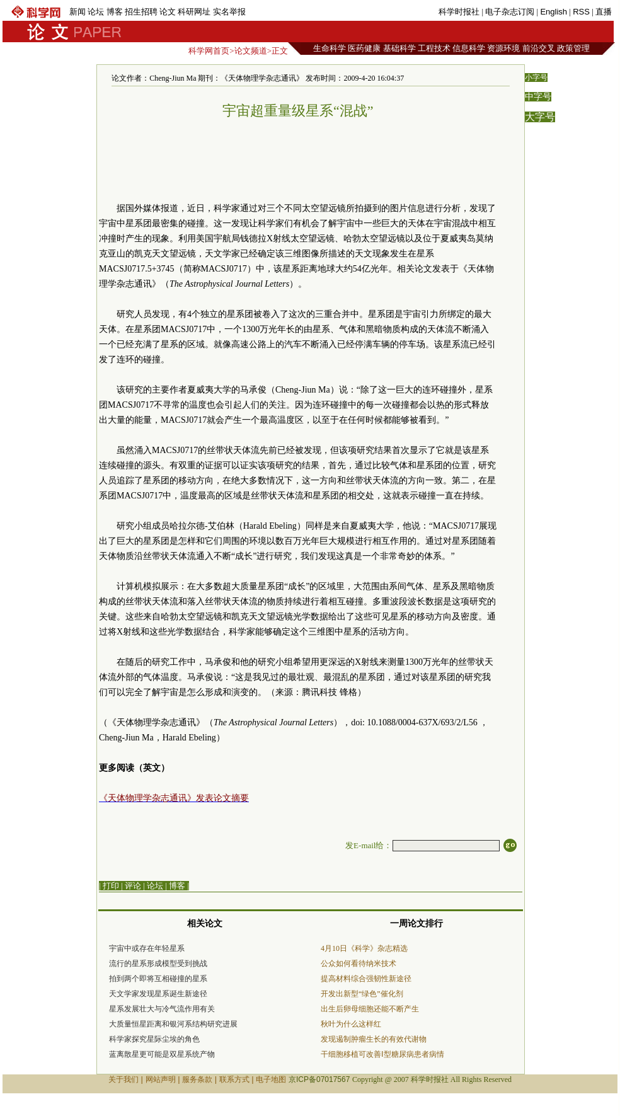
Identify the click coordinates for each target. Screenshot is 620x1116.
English (553, 11)
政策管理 (573, 48)
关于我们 (123, 1079)
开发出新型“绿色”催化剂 (362, 993)
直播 (603, 11)
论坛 (96, 11)
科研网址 (194, 11)
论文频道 (250, 50)
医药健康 (364, 48)
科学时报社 (459, 11)
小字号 (536, 77)
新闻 (77, 11)
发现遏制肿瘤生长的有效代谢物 (374, 1039)
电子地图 (271, 1079)
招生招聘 (141, 11)
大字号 (540, 117)
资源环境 (503, 48)
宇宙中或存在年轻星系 (147, 948)
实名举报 (229, 11)
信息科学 (468, 48)
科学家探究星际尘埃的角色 (154, 1039)
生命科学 (329, 48)
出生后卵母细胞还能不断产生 (370, 1008)
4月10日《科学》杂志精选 (364, 948)
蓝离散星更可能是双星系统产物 (162, 1054)
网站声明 (161, 1079)
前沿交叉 (538, 48)
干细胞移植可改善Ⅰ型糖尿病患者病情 (382, 1054)
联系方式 (234, 1079)
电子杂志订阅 (509, 11)
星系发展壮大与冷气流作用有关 (162, 1008)
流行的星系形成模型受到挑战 (158, 963)
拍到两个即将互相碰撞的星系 (158, 978)
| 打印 (109, 885)
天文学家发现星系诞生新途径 (158, 993)
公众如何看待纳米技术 (358, 963)
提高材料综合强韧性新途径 (366, 978)
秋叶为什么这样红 (351, 1024)
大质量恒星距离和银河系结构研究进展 (173, 1024)
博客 (114, 11)
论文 (167, 11)
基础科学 (399, 48)
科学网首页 (208, 50)
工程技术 (434, 48)
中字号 (538, 96)
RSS (581, 11)
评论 (133, 885)
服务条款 (197, 1079)
